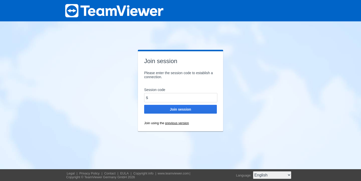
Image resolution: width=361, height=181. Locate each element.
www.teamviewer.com (173, 173)
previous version (177, 123)
